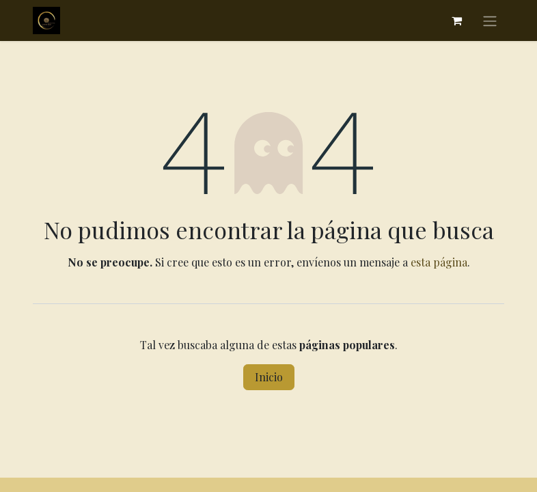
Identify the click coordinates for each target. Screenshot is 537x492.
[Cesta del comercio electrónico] (456, 20)
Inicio (269, 377)
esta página (439, 262)
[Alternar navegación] (490, 20)
